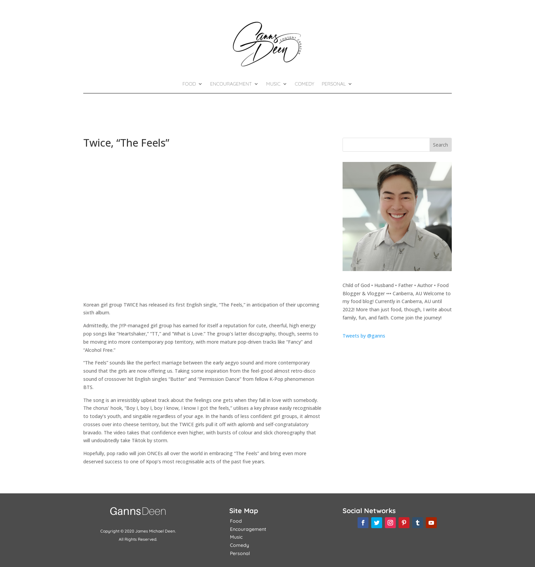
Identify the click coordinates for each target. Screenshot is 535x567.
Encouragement (231, 84)
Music (273, 84)
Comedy (304, 84)
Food (189, 84)
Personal (334, 84)
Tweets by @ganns (364, 335)
